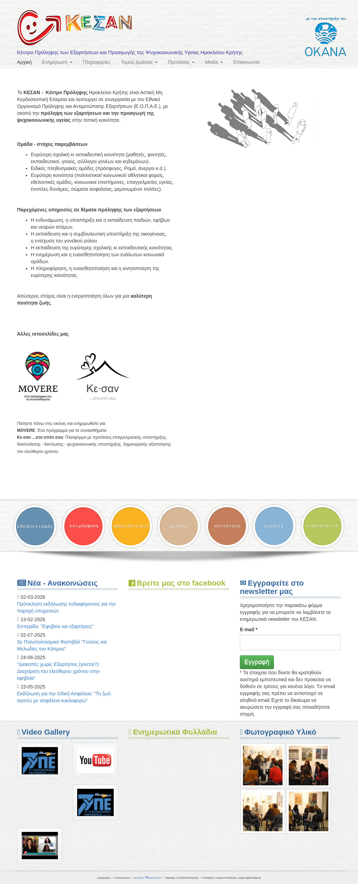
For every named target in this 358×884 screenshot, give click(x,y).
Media (214, 62)
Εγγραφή (256, 661)
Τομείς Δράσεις (139, 62)
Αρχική (24, 62)
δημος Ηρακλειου (148, 877)
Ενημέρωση (57, 62)
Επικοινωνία (246, 62)
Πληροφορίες (97, 62)
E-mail (248, 629)
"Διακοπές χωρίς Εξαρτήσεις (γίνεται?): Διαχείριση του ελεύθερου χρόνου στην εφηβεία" (58, 671)
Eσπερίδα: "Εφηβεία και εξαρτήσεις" (55, 626)
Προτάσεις (181, 62)
